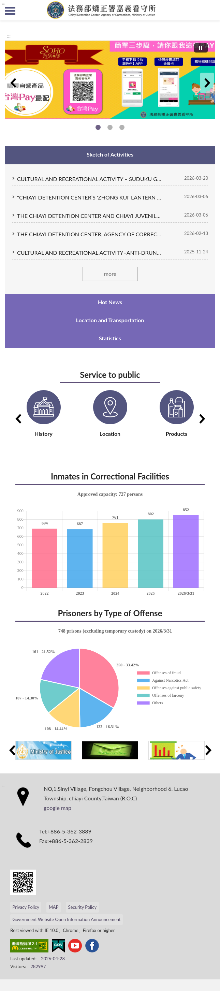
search (210, 10)
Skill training (121, 127)
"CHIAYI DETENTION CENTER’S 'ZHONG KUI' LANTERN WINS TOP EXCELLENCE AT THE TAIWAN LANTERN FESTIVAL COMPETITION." (89, 197)
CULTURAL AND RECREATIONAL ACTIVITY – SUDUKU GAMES (89, 179)
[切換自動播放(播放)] (201, 48)
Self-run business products (110, 127)
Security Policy (82, 907)
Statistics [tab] (110, 338)
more (110, 273)
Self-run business (98, 127)
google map (57, 807)
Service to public (110, 375)
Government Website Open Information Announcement (67, 919)
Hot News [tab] (110, 302)
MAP (54, 907)
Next (207, 83)
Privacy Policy (26, 907)
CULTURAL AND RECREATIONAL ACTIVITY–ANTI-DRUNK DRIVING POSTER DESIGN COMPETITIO (89, 252)
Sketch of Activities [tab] (110, 154)
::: (3, 3)
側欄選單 (10, 11)
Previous (13, 83)
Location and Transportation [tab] (110, 320)
